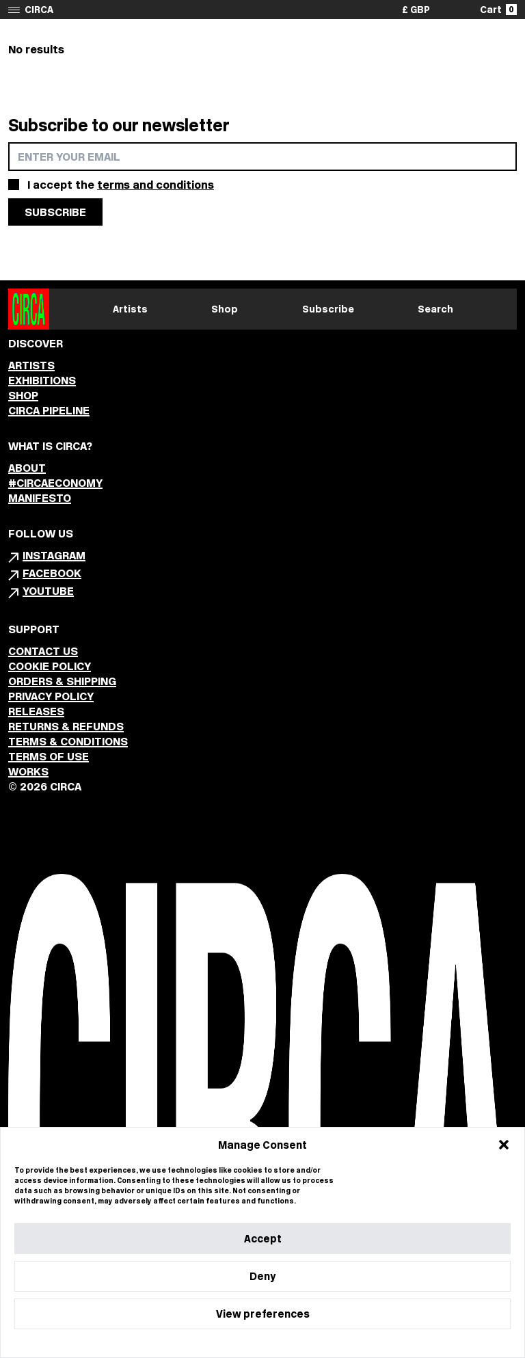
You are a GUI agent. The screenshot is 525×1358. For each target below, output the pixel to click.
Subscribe (328, 309)
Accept (263, 1238)
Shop (224, 309)
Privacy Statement (287, 1343)
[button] (504, 1144)
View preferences (263, 1314)
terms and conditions (155, 184)
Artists (130, 309)
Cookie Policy (221, 1343)
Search (435, 309)
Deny (262, 1276)
